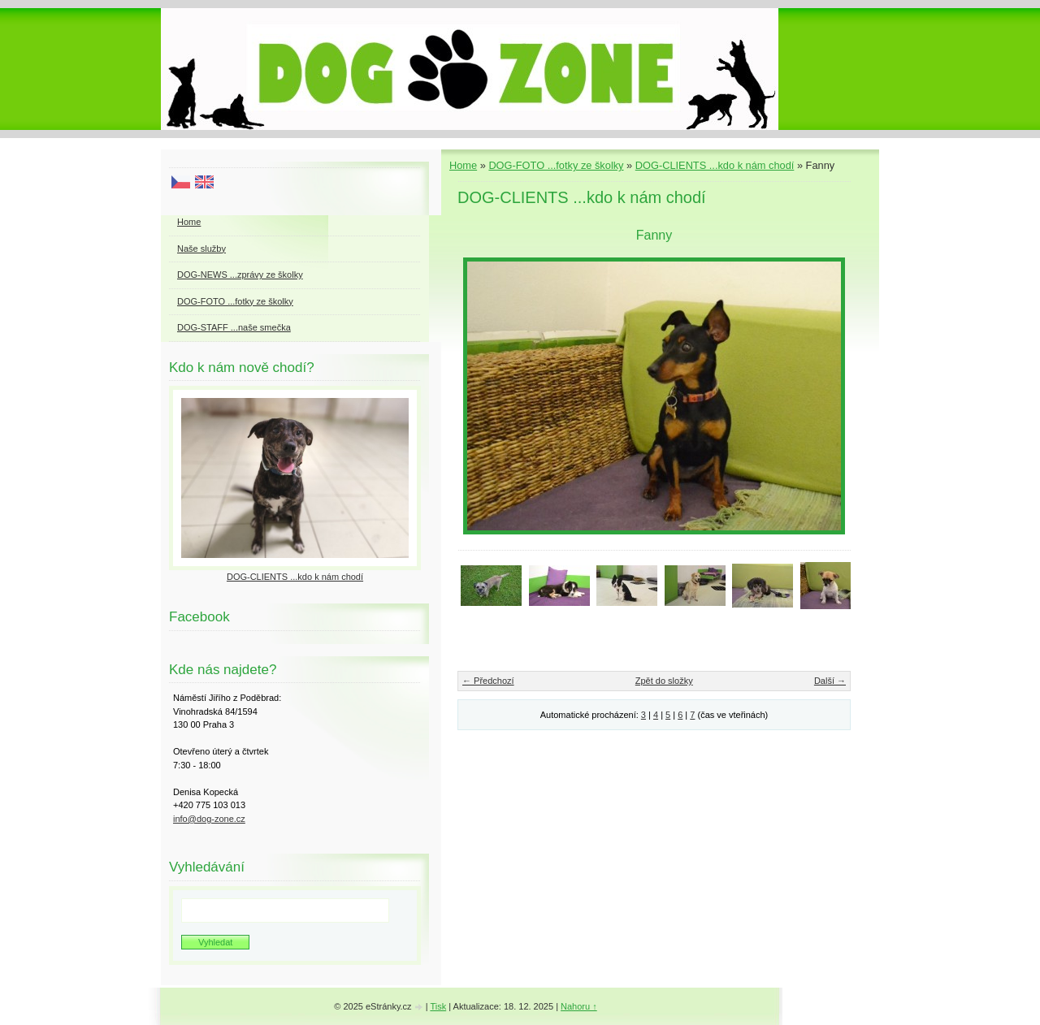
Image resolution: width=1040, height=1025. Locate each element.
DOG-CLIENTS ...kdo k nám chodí (715, 165)
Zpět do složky (664, 680)
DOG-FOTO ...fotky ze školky (555, 165)
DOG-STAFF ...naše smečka (234, 327)
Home (463, 165)
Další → (830, 680)
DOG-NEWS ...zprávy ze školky (240, 274)
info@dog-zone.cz (209, 819)
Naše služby (201, 248)
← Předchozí (488, 680)
